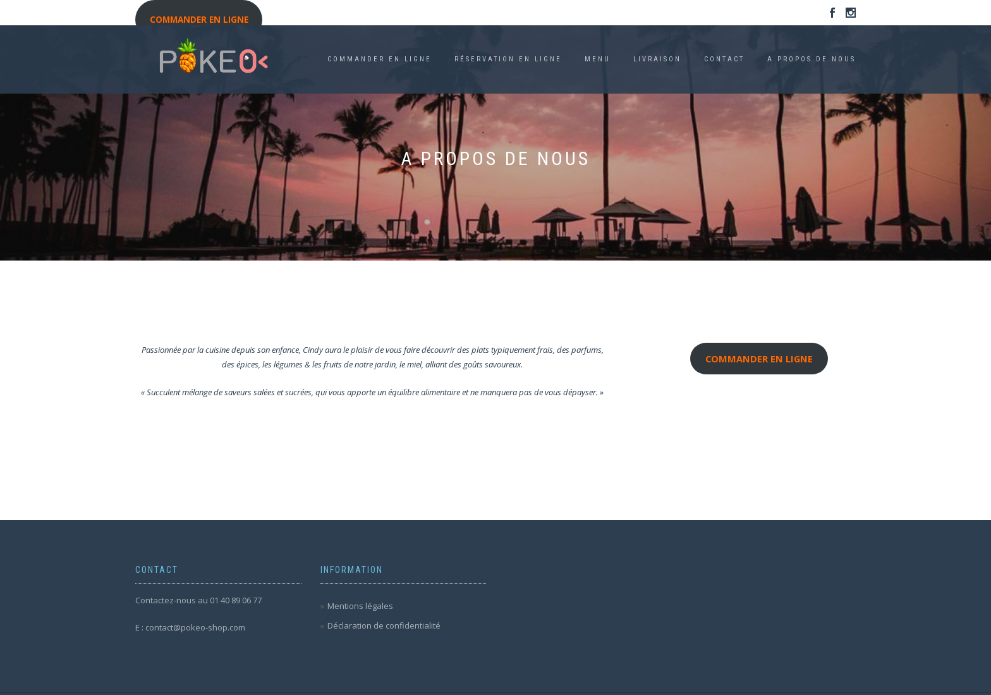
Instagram (851, 15)
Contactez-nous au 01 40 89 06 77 (198, 600)
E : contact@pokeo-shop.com (190, 627)
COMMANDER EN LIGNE (379, 59)
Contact (724, 59)
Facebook (832, 15)
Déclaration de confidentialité (384, 625)
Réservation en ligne (508, 59)
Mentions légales (360, 606)
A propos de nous (811, 59)
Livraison (657, 59)
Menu (598, 59)
